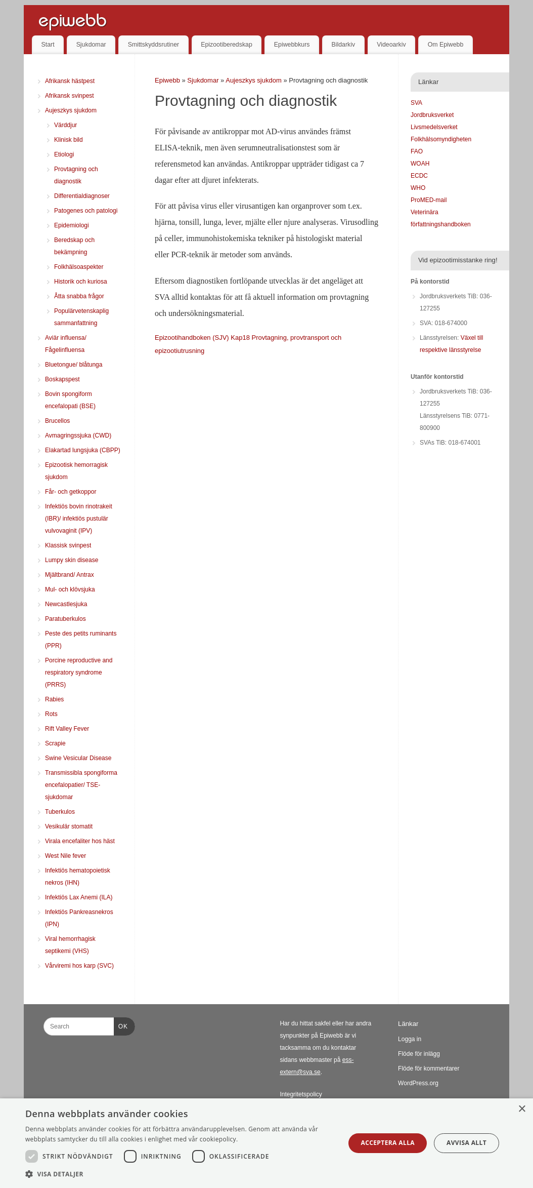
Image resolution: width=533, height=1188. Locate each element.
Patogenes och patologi (85, 210)
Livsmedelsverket (434, 127)
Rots (51, 714)
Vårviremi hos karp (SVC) (79, 965)
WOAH (420, 163)
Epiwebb (167, 80)
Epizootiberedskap (226, 44)
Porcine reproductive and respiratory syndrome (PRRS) (78, 672)
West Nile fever (65, 855)
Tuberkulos (60, 811)
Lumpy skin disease (71, 560)
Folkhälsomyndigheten (441, 139)
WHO (418, 187)
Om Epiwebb (446, 44)
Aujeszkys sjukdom (254, 80)
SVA (416, 102)
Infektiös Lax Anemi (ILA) (78, 897)
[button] (180, 1174)
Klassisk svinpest (68, 545)
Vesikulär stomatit (69, 826)
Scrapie (55, 743)
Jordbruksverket (432, 114)
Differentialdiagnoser (82, 196)
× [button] (521, 1109)
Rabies (54, 699)
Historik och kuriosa (80, 281)
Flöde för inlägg (419, 1053)
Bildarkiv (344, 44)
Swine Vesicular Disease (78, 758)
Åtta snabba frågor (79, 296)
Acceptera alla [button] (388, 1142)
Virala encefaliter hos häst (80, 841)
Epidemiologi (71, 225)
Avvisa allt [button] (466, 1142)
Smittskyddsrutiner (154, 44)
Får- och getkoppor (70, 491)
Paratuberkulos (65, 618)
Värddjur (65, 125)
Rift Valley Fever (67, 728)
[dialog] (266, 1143)
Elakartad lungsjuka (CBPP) (82, 450)
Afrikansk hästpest (70, 81)
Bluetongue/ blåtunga (73, 364)
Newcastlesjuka (66, 604)
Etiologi (64, 154)
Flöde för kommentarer (428, 1068)
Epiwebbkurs (292, 44)
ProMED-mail (429, 200)
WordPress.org (418, 1083)
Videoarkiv (391, 44)
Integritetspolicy (301, 1094)
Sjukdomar (91, 44)
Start (48, 44)
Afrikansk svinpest (69, 95)
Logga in (409, 1039)
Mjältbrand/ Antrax (69, 574)
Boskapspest (62, 379)
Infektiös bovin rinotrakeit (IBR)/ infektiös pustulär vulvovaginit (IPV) (78, 518)
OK (121, 1025)
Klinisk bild (68, 139)
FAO (417, 151)
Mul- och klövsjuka (70, 589)
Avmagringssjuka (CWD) (78, 435)
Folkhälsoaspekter (78, 266)
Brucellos (57, 420)
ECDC (419, 175)
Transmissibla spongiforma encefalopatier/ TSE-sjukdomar (81, 785)
